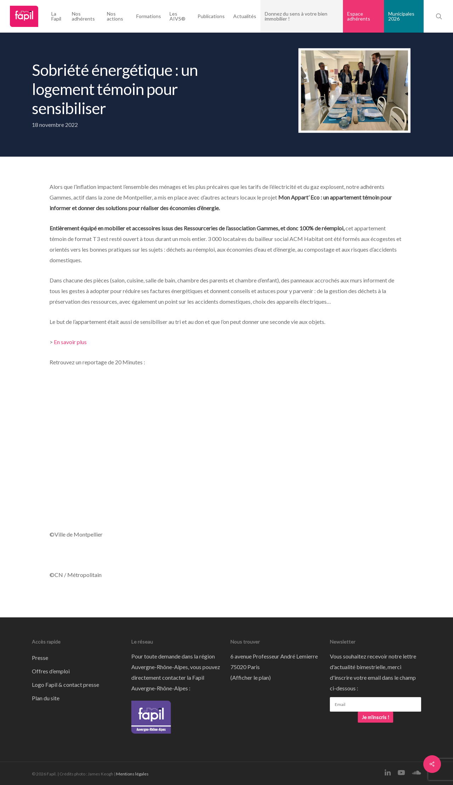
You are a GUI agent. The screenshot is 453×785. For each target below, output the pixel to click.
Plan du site (45, 698)
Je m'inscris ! (375, 717)
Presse (40, 657)
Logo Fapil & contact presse (65, 684)
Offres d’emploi (51, 671)
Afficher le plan (250, 677)
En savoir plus (70, 341)
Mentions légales (132, 773)
